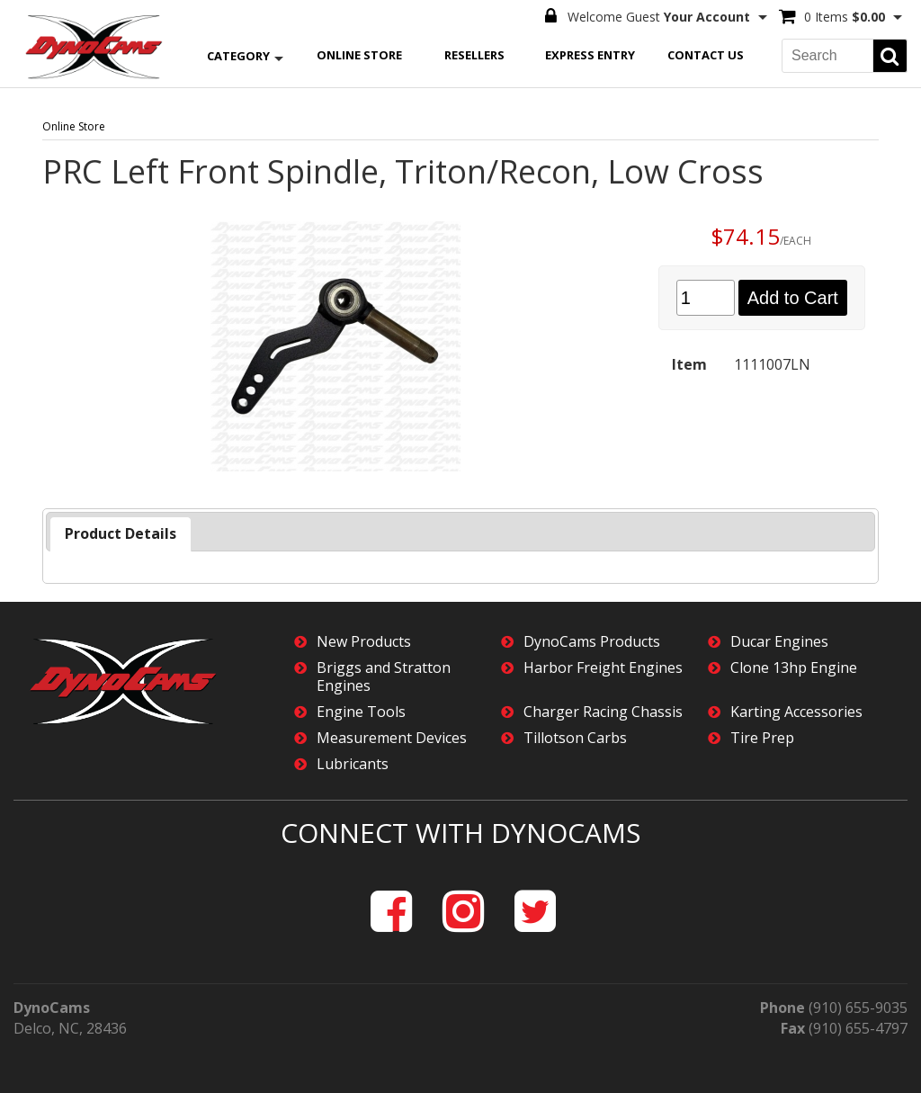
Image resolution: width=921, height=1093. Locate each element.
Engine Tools (361, 712)
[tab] (120, 533)
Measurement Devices (392, 738)
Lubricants (353, 764)
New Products (364, 641)
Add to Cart (792, 298)
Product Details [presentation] (120, 533)
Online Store (359, 55)
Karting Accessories (796, 712)
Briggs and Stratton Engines (384, 676)
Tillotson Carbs (575, 738)
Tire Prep (762, 738)
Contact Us (705, 55)
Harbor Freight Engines (603, 667)
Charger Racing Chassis (603, 712)
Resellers (474, 55)
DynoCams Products (591, 641)
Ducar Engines (779, 641)
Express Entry (590, 55)
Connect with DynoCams (460, 832)
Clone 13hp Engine (793, 667)
